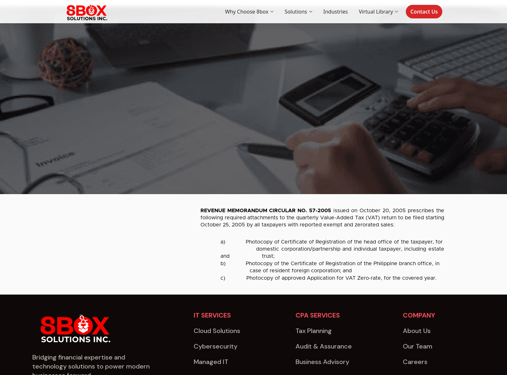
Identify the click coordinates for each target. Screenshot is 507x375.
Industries (335, 11)
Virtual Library (378, 11)
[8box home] (86, 11)
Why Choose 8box (249, 11)
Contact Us (424, 11)
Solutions (298, 11)
